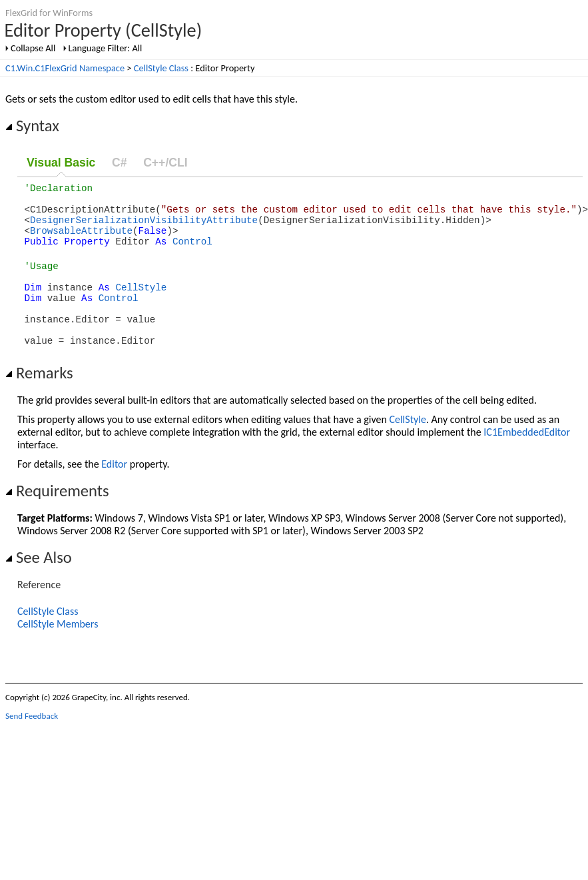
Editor (114, 492)
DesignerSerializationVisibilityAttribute (144, 227)
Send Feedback (31, 744)
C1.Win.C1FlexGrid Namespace (65, 68)
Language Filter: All (106, 48)
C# (119, 162)
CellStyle (140, 304)
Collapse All (33, 48)
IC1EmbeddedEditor (526, 460)
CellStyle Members (57, 652)
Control (192, 252)
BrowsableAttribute (81, 240)
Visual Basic (61, 162)
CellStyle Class (161, 68)
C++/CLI (165, 162)
